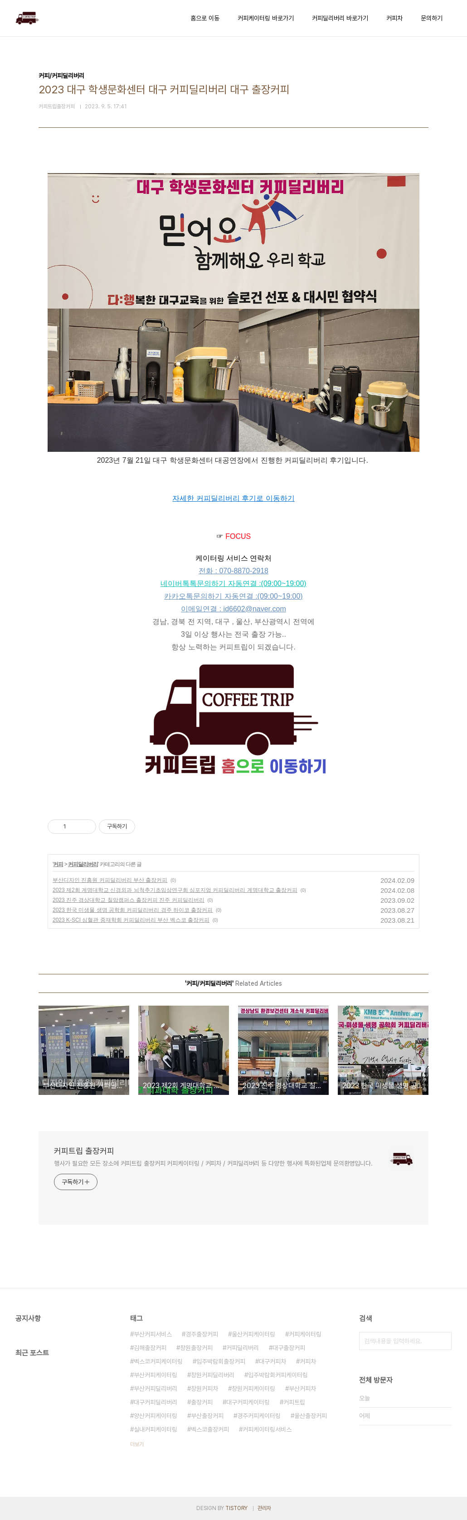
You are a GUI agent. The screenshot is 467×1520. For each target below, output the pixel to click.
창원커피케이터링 (253, 1388)
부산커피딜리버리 (155, 1388)
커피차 (394, 18)
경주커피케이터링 (259, 1415)
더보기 (137, 1444)
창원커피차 (204, 1388)
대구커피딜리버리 (155, 1402)
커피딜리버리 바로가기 (340, 18)
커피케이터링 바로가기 (266, 18)
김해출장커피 (150, 1347)
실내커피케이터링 (155, 1429)
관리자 (264, 1508)
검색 (442, 1341)
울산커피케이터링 (253, 1334)
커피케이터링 (305, 1334)
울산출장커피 (310, 1415)
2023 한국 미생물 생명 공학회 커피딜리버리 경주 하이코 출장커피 (133, 910)
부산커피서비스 (153, 1334)
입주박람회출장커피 (220, 1361)
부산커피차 (302, 1388)
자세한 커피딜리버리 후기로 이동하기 (233, 498)
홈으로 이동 (204, 18)
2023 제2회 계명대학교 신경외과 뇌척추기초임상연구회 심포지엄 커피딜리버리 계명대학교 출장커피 (175, 890)
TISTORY (236, 1508)
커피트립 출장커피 (84, 1151)
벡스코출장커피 (210, 1429)
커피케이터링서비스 (267, 1429)
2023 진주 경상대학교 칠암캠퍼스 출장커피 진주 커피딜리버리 (128, 900)
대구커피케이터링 (248, 1402)
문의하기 (432, 18)
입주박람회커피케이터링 (278, 1375)
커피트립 (294, 1402)
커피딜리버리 (83, 864)
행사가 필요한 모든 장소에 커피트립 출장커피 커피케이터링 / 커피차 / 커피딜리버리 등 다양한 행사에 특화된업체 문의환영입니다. (213, 1163)
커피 (58, 864)
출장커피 (202, 1402)
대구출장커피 (288, 1347)
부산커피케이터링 (155, 1375)
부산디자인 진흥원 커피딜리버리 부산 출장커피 (110, 880)
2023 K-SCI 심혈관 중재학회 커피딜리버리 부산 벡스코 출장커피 (131, 920)
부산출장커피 (207, 1415)
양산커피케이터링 (155, 1415)
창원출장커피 (196, 1347)
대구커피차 (272, 1361)
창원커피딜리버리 (212, 1375)
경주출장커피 (201, 1334)
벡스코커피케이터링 (158, 1361)
